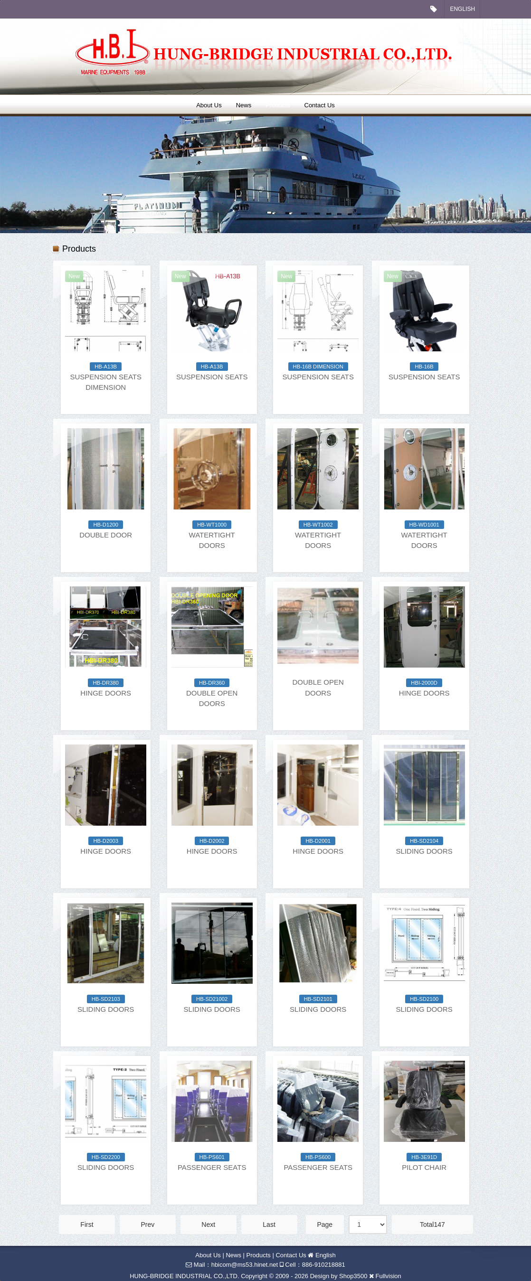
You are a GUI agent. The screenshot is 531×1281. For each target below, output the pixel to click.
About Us (208, 105)
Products (278, 105)
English (462, 9)
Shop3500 (353, 1276)
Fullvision (388, 1276)
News (244, 105)
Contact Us (319, 105)
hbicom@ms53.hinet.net (244, 1264)
